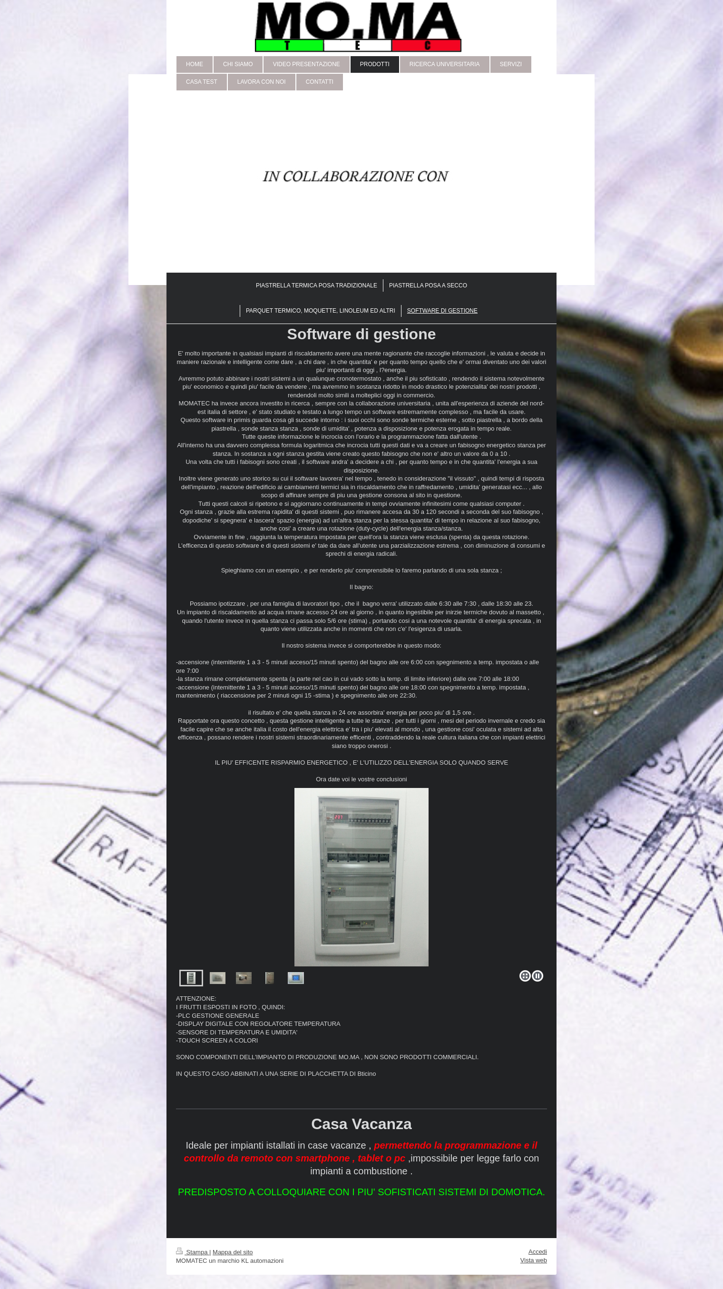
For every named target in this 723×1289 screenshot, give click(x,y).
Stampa (192, 1252)
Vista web (533, 1260)
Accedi (537, 1251)
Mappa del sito (233, 1252)
